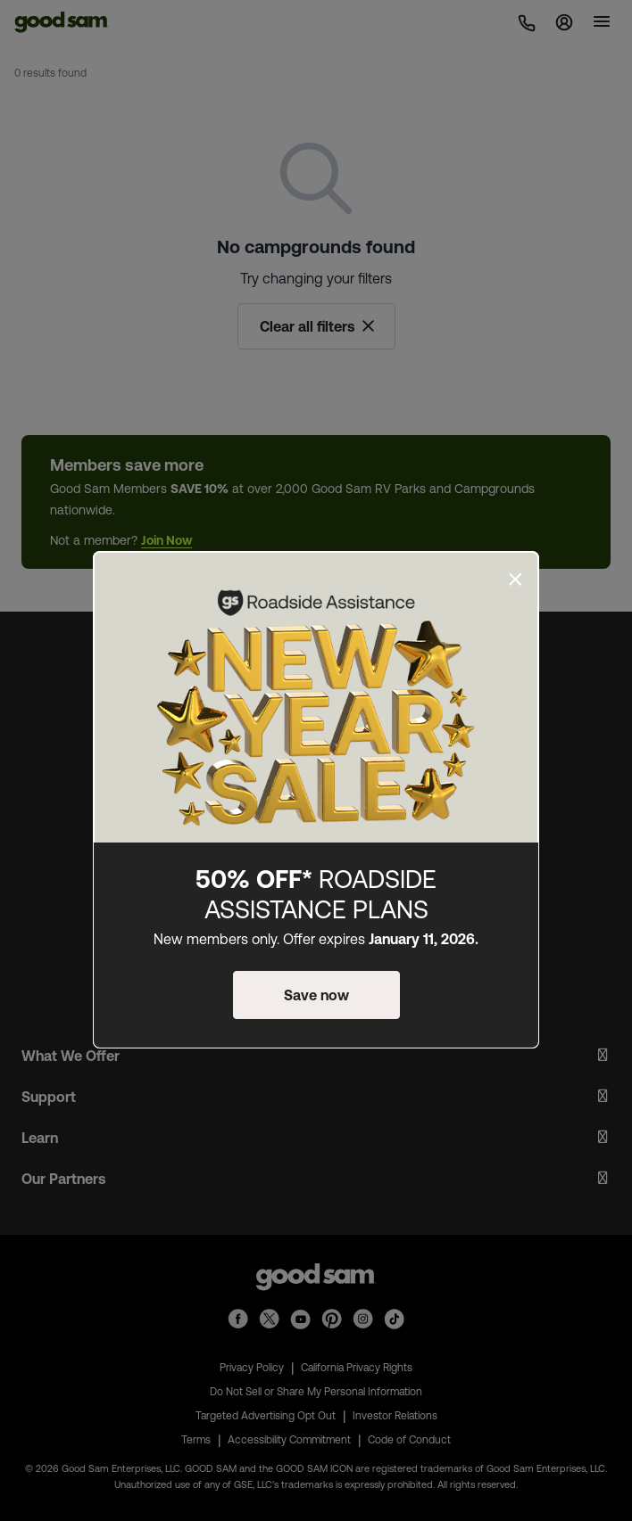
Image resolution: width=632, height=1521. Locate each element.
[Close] (515, 579)
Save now (316, 995)
